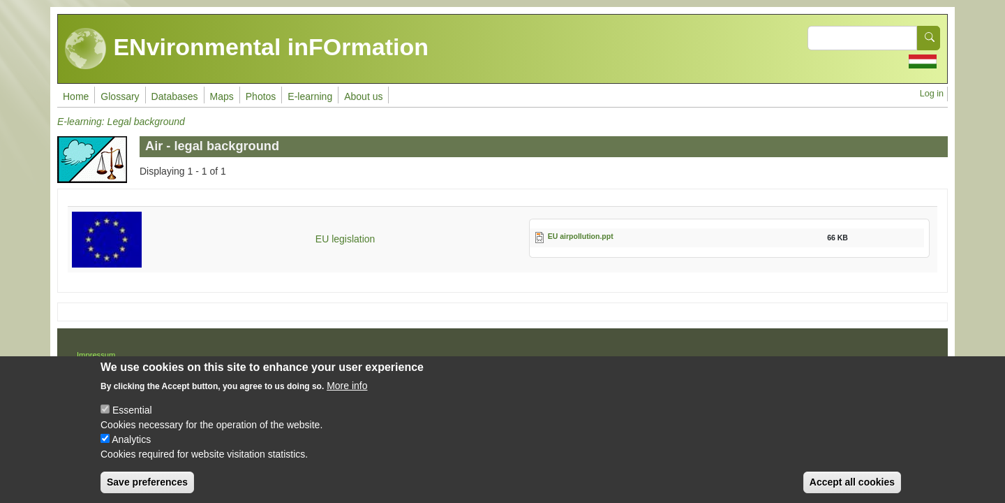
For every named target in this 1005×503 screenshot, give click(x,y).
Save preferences (147, 489)
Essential (132, 417)
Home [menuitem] (76, 96)
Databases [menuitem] (174, 96)
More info (347, 393)
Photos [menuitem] (261, 96)
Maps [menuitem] (222, 96)
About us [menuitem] (363, 96)
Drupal (548, 360)
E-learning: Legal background (121, 121)
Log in (932, 94)
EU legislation (345, 239)
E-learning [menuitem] (310, 96)
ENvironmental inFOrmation (247, 49)
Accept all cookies (852, 489)
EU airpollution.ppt (580, 236)
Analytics (131, 447)
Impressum (96, 355)
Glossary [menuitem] (119, 96)
